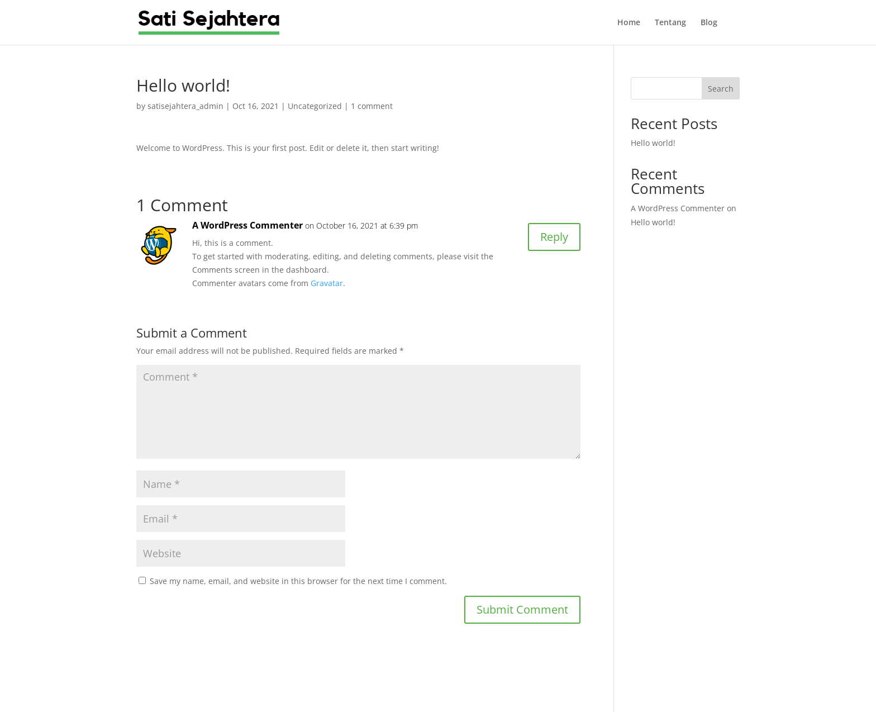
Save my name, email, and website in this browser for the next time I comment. (298, 581)
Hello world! (653, 142)
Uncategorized (315, 106)
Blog (709, 22)
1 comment (372, 106)
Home (628, 22)
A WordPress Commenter (247, 225)
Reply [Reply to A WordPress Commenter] (554, 236)
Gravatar (327, 283)
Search (721, 88)
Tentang (670, 22)
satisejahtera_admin (185, 106)
